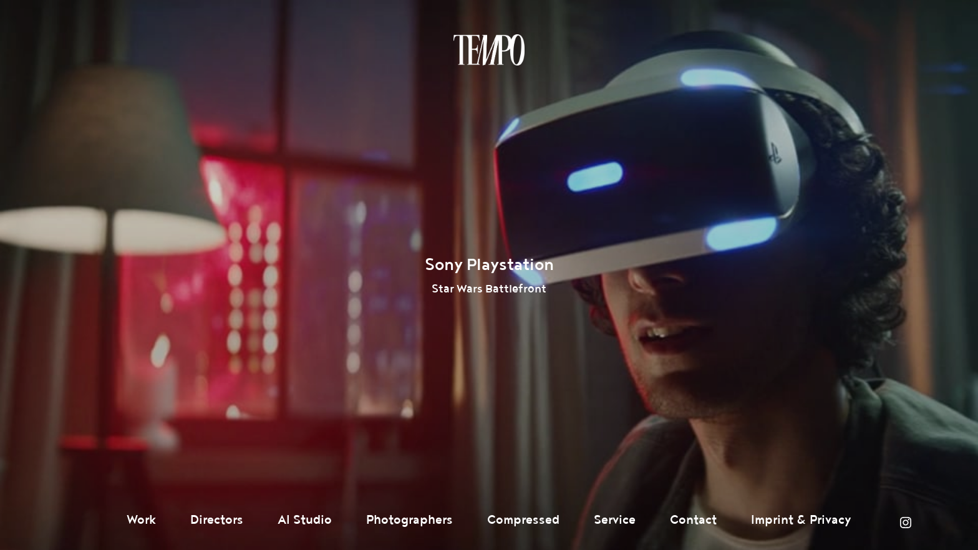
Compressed (523, 520)
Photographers (409, 520)
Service (615, 520)
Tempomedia (489, 49)
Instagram (905, 522)
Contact (693, 520)
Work (141, 520)
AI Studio (305, 520)
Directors (216, 520)
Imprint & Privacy (801, 520)
